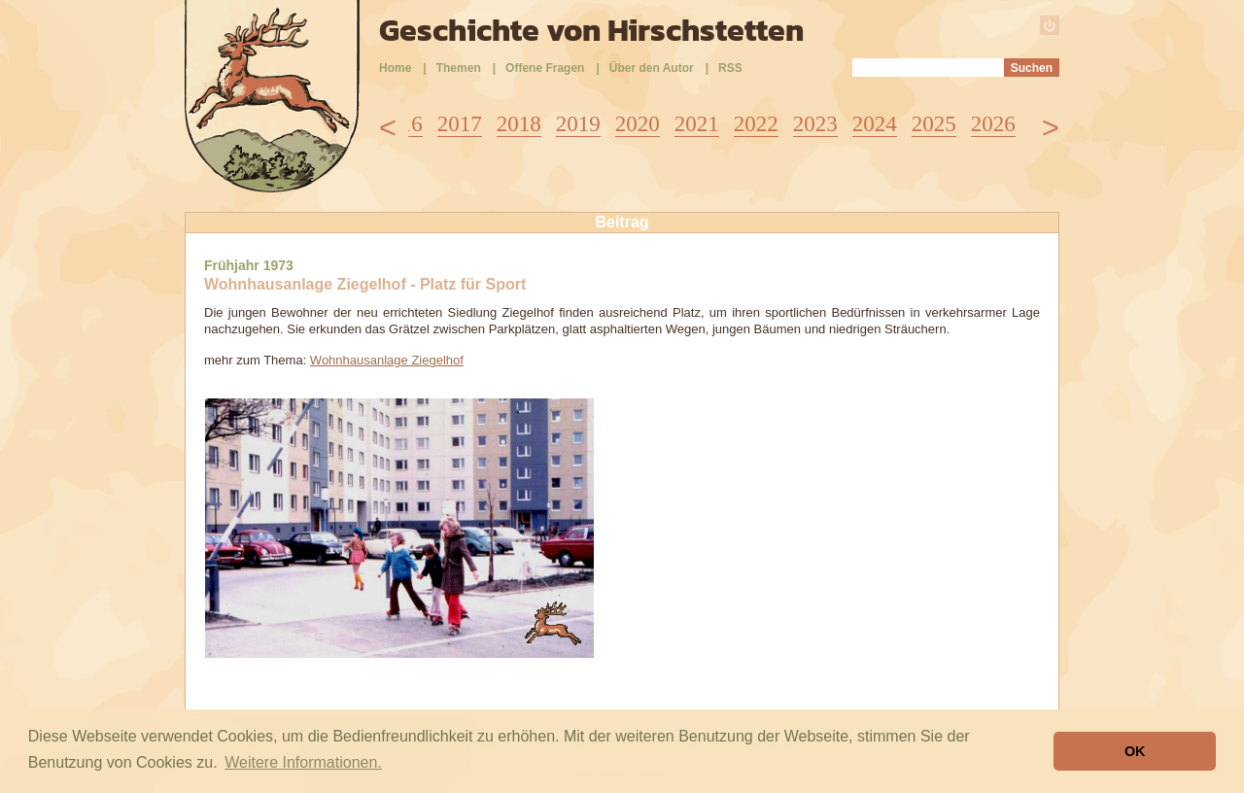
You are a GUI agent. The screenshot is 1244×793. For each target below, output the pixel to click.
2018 (519, 124)
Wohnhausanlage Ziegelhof (387, 360)
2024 (874, 124)
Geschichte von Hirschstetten (591, 30)
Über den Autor (651, 68)
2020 (637, 124)
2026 (993, 124)
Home (395, 68)
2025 (934, 124)
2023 (815, 124)
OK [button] (1135, 751)
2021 (696, 124)
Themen (458, 68)
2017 (459, 124)
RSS (730, 68)
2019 (578, 124)
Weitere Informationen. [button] (303, 762)
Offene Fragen (544, 68)
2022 (756, 124)
